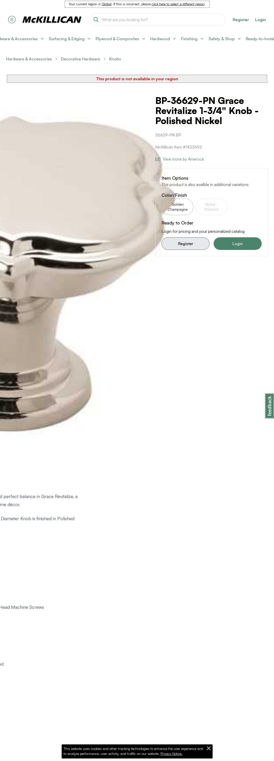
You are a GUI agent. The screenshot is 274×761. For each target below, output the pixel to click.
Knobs (115, 58)
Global (106, 4)
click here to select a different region (178, 4)
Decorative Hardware (80, 58)
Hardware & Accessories (29, 58)
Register (185, 243)
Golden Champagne (178, 206)
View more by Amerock (179, 159)
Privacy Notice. (171, 754)
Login (260, 19)
